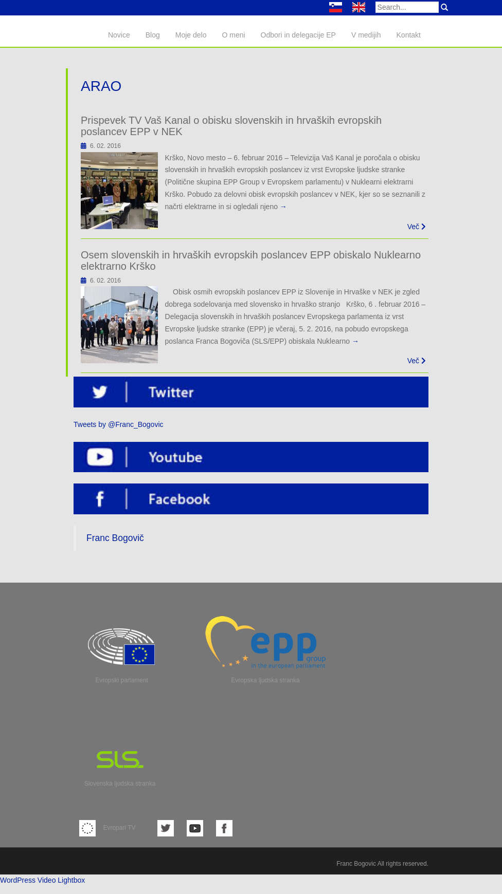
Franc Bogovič (115, 538)
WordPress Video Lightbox (42, 880)
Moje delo (191, 35)
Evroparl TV (107, 827)
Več (416, 226)
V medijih (366, 35)
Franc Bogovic (356, 863)
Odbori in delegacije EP (298, 35)
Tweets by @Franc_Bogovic (119, 424)
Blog (153, 35)
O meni (233, 35)
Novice (119, 35)
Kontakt (409, 35)
